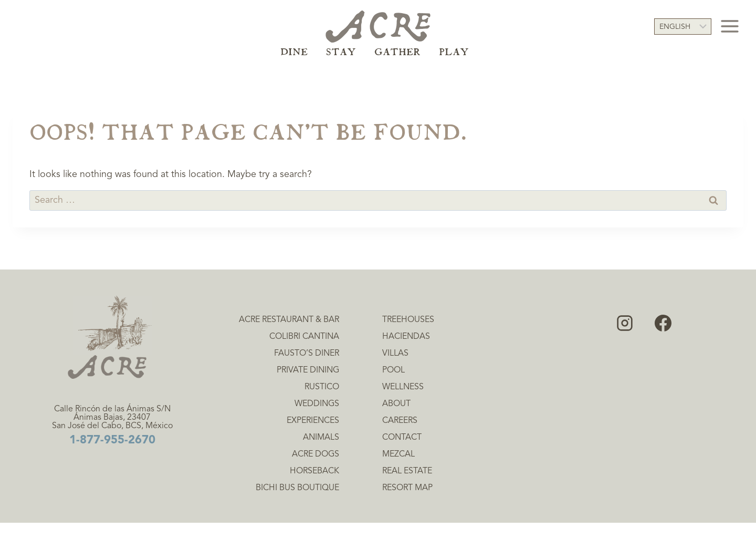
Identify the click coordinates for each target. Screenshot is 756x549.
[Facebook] (663, 323)
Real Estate (407, 471)
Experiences (313, 421)
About (396, 404)
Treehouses (408, 320)
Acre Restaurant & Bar (289, 320)
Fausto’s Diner (306, 353)
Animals (321, 437)
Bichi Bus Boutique (297, 488)
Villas (395, 353)
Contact (402, 437)
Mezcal (398, 454)
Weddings (317, 404)
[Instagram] (625, 323)
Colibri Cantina (304, 337)
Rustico (321, 387)
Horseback (314, 471)
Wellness (403, 387)
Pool (393, 370)
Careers (399, 421)
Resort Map (407, 488)
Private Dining (308, 370)
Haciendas (406, 337)
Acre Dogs (315, 454)
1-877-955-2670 (112, 440)
